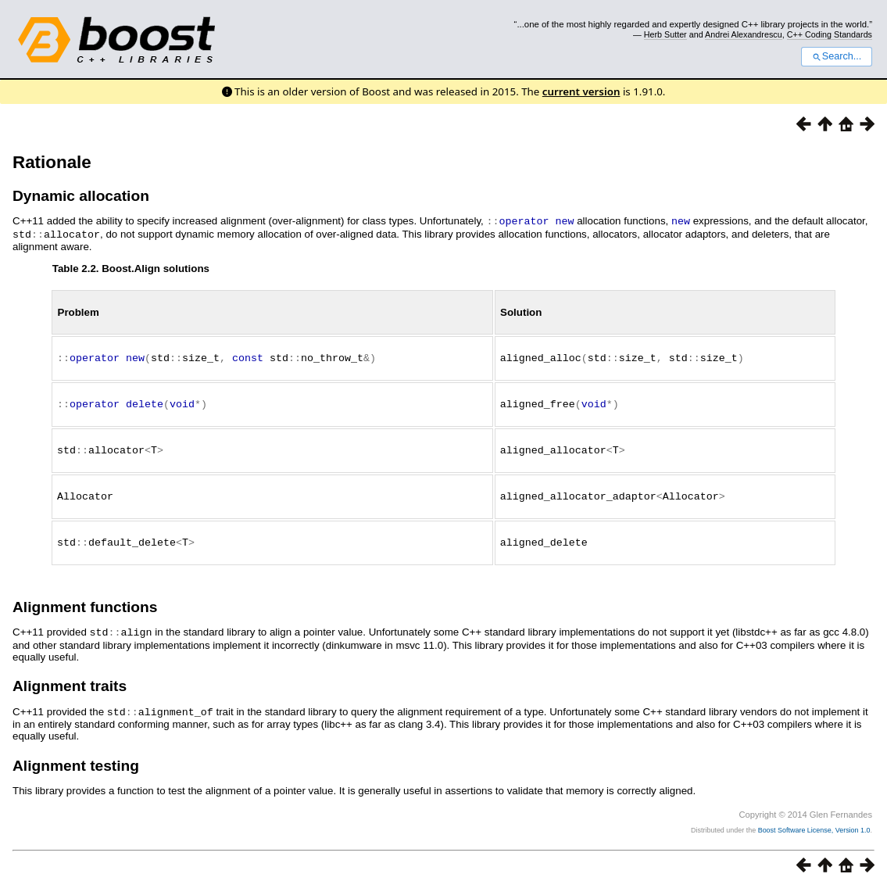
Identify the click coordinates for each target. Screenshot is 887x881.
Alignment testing (76, 758)
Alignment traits (70, 679)
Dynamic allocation (81, 196)
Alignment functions (85, 601)
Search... (836, 56)
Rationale (52, 162)
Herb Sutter (665, 34)
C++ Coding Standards (829, 34)
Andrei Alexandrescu (743, 34)
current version (581, 91)
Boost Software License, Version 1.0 (814, 823)
